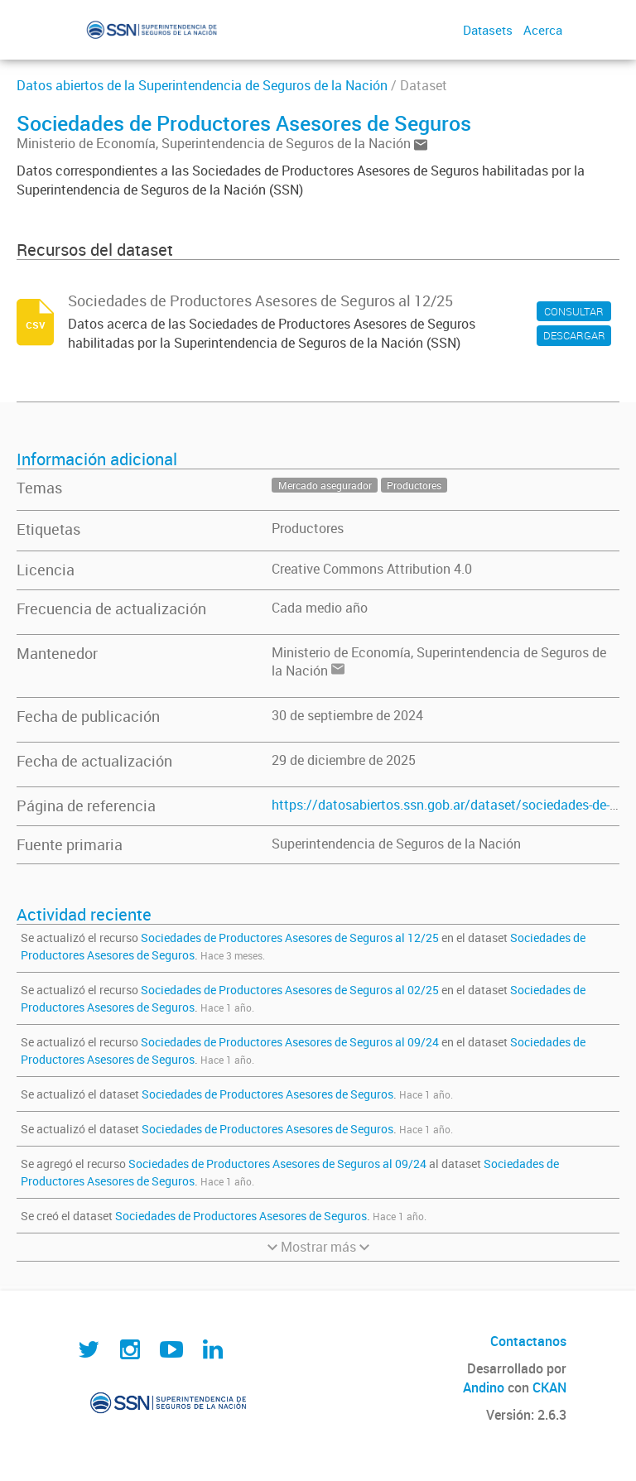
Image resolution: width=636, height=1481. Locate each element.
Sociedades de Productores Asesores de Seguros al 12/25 (290, 937)
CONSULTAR (574, 311)
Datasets (488, 30)
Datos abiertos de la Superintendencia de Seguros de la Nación (202, 85)
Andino (483, 1387)
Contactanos (528, 1341)
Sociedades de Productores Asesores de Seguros (267, 1094)
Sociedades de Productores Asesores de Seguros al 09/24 (290, 1042)
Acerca (542, 30)
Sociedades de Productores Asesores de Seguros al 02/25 (290, 990)
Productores (308, 528)
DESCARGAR (574, 335)
